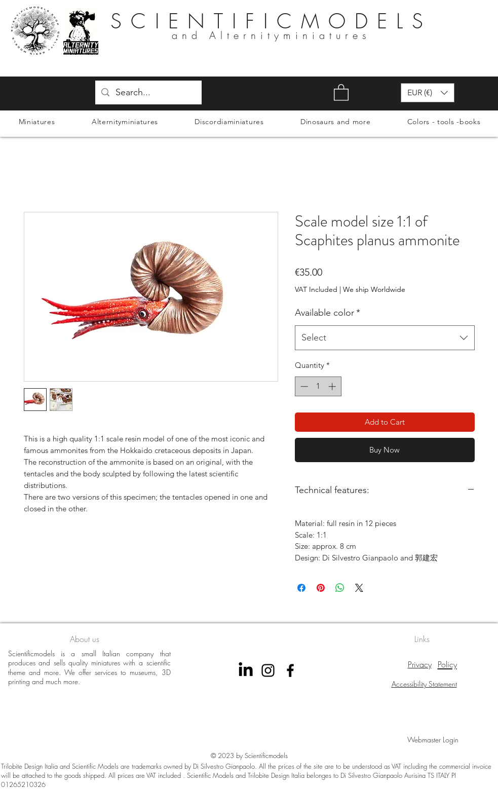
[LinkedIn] (245, 670)
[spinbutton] (318, 386)
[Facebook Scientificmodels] (290, 670)
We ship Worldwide (374, 289)
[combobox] (385, 338)
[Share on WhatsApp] (340, 588)
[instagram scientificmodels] (268, 670)
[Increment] (333, 386)
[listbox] (427, 92)
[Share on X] (359, 588)
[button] (341, 92)
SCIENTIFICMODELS (271, 21)
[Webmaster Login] (433, 740)
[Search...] (148, 93)
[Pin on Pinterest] (321, 588)
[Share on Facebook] (301, 588)
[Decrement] (303, 386)
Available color (327, 312)
